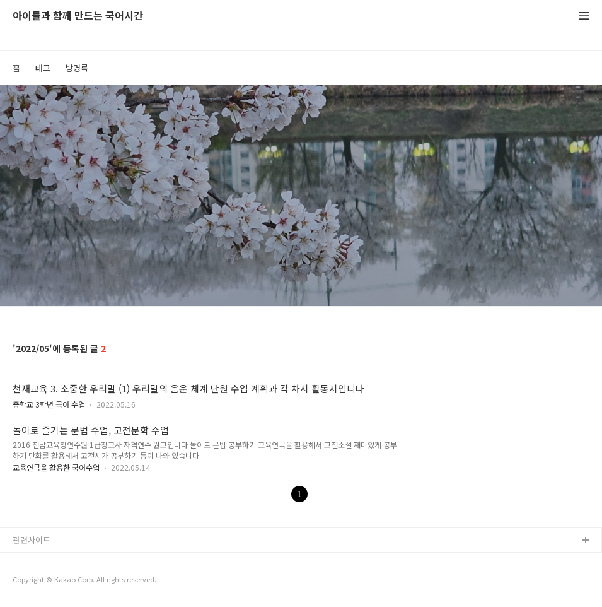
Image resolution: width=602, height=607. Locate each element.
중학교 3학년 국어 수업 (49, 404)
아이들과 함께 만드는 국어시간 (78, 16)
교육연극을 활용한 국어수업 (56, 467)
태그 (42, 68)
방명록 (77, 68)
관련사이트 (31, 540)
